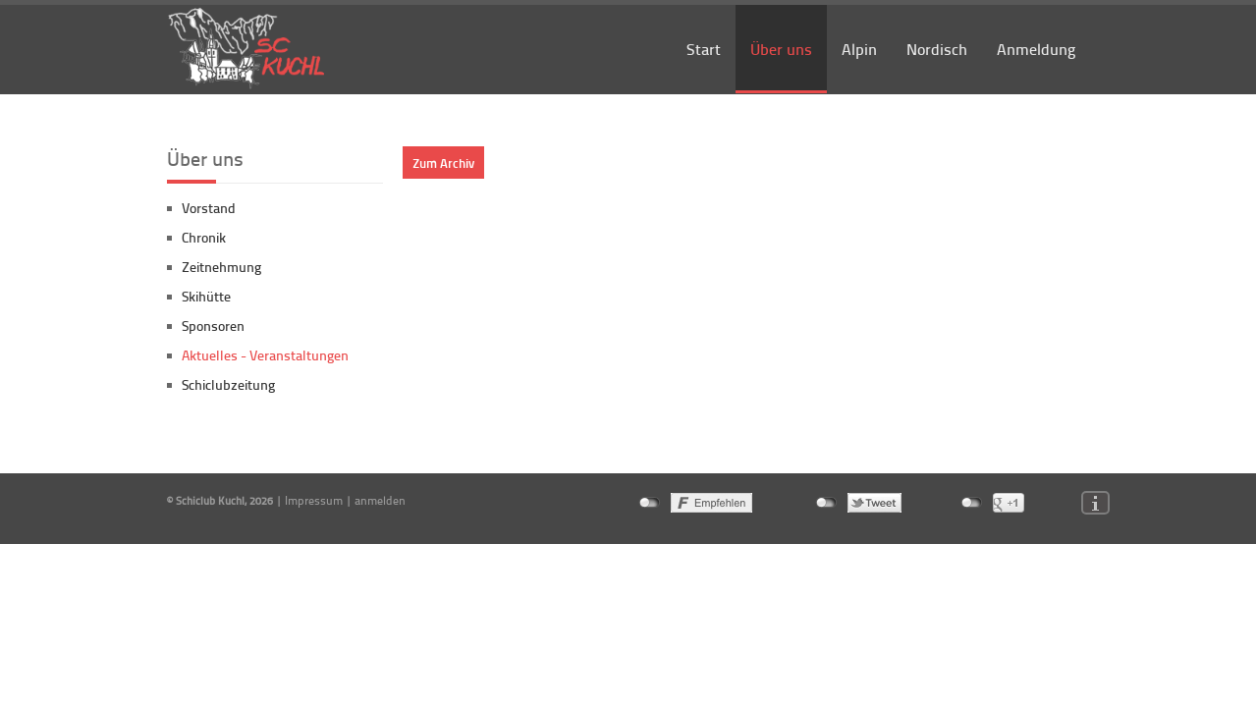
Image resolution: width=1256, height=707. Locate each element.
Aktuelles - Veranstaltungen (265, 355)
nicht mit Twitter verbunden (826, 503)
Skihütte (206, 296)
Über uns (781, 48)
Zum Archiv (443, 162)
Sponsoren (213, 325)
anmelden (380, 500)
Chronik (204, 237)
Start (703, 48)
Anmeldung (1036, 48)
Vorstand (209, 207)
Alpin (859, 48)
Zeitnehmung (221, 266)
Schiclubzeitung (228, 384)
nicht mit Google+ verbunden (971, 503)
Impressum (314, 500)
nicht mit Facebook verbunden (649, 503)
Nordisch (936, 48)
